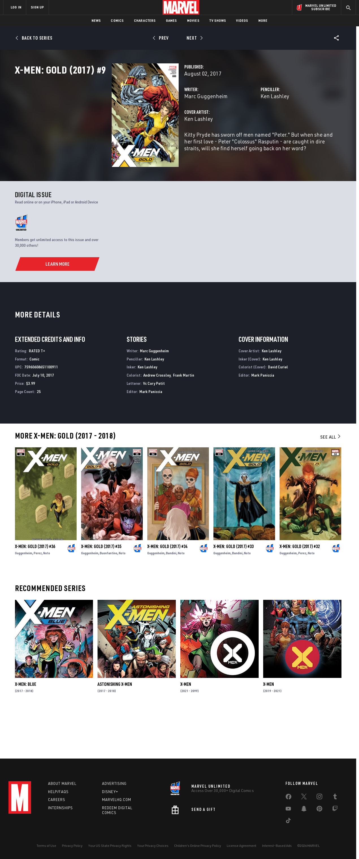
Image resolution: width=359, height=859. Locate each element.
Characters (145, 20)
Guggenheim (23, 598)
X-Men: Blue (25, 729)
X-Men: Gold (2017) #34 (167, 591)
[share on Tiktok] (288, 821)
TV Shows (217, 20)
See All (330, 481)
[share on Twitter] (304, 797)
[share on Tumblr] (335, 797)
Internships (60, 808)
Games (171, 20)
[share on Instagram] (319, 797)
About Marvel (62, 783)
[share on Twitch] (335, 810)
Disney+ (110, 791)
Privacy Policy (72, 845)
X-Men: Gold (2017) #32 (300, 591)
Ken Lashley (241, 121)
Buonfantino (108, 598)
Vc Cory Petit (154, 428)
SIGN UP (37, 7)
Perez (38, 598)
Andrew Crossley (156, 419)
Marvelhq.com (116, 799)
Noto (46, 598)
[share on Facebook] (288, 798)
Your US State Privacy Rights (109, 845)
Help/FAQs (58, 791)
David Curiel (278, 411)
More (263, 20)
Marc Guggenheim (138, 121)
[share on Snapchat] (304, 810)
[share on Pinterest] (319, 810)
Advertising (114, 783)
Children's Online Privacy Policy (197, 845)
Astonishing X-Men (115, 729)
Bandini (171, 598)
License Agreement (241, 845)
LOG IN (16, 7)
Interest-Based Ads (277, 845)
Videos (242, 20)
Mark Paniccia (150, 436)
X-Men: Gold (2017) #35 (101, 591)
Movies (193, 20)
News (96, 20)
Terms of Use (46, 845)
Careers (56, 799)
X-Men (185, 729)
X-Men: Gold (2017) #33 (233, 591)
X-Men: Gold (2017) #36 (35, 591)
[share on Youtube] (288, 810)
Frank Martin (183, 419)
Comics (117, 20)
